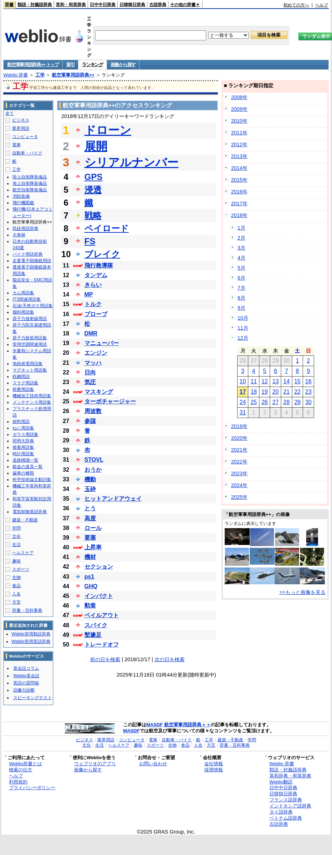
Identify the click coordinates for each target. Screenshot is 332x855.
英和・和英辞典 (71, 5)
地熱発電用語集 (28, 363)
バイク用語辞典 (28, 254)
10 (243, 381)
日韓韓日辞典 (132, 5)
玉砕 (90, 489)
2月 (241, 238)
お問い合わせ (153, 763)
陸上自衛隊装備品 (30, 177)
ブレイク (102, 254)
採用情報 (213, 769)
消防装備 (21, 196)
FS (90, 241)
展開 (95, 146)
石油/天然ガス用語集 (32, 305)
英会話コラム (26, 668)
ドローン (107, 130)
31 (243, 412)
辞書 (9, 5)
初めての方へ (296, 5)
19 (265, 392)
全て (9, 113)
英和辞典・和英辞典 (290, 775)
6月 (241, 278)
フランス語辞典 (285, 799)
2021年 (239, 450)
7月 (241, 288)
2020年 (239, 438)
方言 (16, 602)
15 (297, 381)
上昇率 (93, 547)
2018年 (239, 215)
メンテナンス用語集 (32, 402)
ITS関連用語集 (27, 299)
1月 (241, 228)
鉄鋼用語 (21, 376)
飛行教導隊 (98, 265)
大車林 (19, 234)
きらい (93, 285)
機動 (90, 479)
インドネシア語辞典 (290, 806)
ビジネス (20, 120)
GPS (93, 177)
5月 (241, 268)
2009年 (239, 109)
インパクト (98, 596)
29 (297, 402)
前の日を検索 (105, 659)
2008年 (239, 97)
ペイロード (106, 228)
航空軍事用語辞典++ (73, 75)
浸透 (93, 190)
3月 (241, 248)
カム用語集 (23, 292)
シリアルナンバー (131, 162)
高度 (90, 518)
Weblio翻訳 (281, 782)
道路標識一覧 (25, 460)
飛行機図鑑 (23, 202)
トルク (93, 304)
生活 (16, 544)
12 (265, 381)
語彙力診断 (24, 690)
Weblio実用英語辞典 (30, 641)
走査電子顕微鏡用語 (32, 260)
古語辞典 (157, 5)
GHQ (90, 586)
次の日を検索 (170, 659)
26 (265, 402)
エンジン (95, 353)
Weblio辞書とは (25, 763)
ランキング (92, 64)
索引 (70, 64)
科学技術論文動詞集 (32, 479)
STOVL (93, 460)
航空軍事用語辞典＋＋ (187, 724)
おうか (93, 470)
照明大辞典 (23, 440)
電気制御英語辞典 (30, 511)
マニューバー (101, 343)
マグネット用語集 (30, 370)
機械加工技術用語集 (32, 395)
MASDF (154, 724)
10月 (243, 318)
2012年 (239, 144)
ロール (93, 528)
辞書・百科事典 (27, 610)
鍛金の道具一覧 (28, 466)
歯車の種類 (23, 473)
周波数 (93, 411)
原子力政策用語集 (30, 337)
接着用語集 (23, 447)
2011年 (239, 133)
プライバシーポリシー (32, 787)
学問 (16, 528)
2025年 (239, 497)
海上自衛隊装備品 (30, 183)
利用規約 (18, 782)
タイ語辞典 (281, 812)
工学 (40, 75)
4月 (241, 258)
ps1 (89, 577)
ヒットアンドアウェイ (113, 499)
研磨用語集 (23, 389)
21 (286, 392)
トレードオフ (101, 645)
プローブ (95, 314)
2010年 (239, 121)
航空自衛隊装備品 (30, 189)
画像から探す (123, 64)
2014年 (239, 168)
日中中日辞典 (103, 5)
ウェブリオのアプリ (95, 763)
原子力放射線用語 (30, 318)
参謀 (90, 421)
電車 (16, 144)
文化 (16, 536)
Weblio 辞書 (15, 75)
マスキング (98, 392)
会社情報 (213, 763)
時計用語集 (23, 453)
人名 (16, 593)
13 (275, 381)
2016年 (239, 192)
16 (308, 381)
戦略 (93, 215)
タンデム (95, 275)
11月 (243, 328)
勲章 (90, 606)
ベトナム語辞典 (285, 818)
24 (243, 402)
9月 (241, 308)
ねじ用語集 (23, 428)
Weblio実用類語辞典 (30, 634)
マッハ (93, 363)
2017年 (239, 203)
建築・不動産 (25, 519)
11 (253, 381)
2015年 (239, 180)
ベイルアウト (101, 615)
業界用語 (20, 128)
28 (286, 402)
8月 (241, 298)
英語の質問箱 (26, 683)
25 (253, 402)
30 (308, 402)
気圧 (90, 382)
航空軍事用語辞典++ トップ (33, 64)
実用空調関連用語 (30, 344)
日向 (90, 372)
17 (243, 392)
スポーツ (20, 569)
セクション (98, 567)
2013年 (239, 156)
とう (90, 508)
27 (275, 402)
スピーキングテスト (32, 697)
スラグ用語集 (25, 382)
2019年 (239, 426)
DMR (90, 333)
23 (308, 392)
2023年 (239, 473)
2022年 (239, 462)
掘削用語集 (23, 312)
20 (275, 392)
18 (253, 392)
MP (88, 294)
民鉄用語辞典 (25, 228)
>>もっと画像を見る (302, 592)
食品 (16, 585)
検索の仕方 (20, 769)
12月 (243, 338)
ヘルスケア (23, 552)
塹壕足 (93, 635)
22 (297, 392)
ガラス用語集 (25, 434)
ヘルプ (321, 5)
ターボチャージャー (110, 401)
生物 (16, 577)
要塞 (90, 538)
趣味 (16, 561)
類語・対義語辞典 (35, 5)
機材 (90, 557)
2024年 (239, 485)
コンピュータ (25, 136)
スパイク (95, 625)
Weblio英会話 (26, 675)
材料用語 (21, 421)
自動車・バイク (27, 153)
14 (286, 381)
